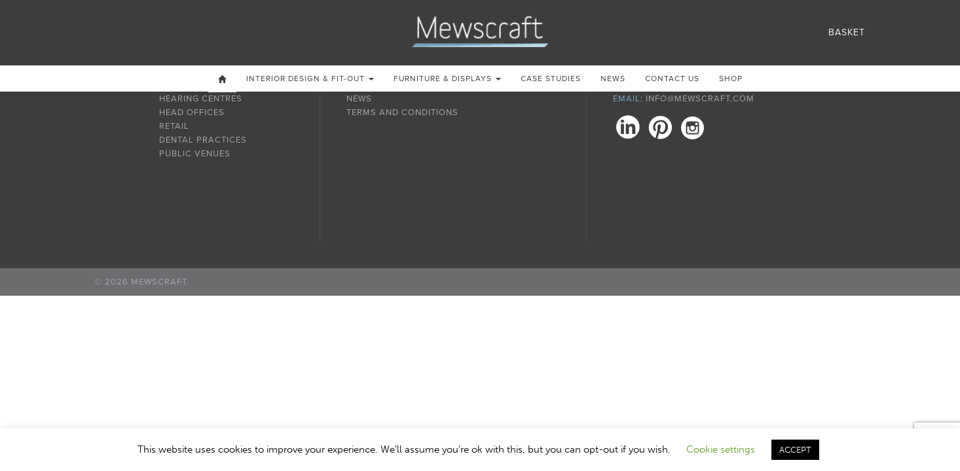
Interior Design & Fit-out (310, 78)
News (612, 78)
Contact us (672, 78)
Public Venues (195, 153)
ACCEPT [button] (795, 450)
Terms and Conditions (402, 112)
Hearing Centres (200, 99)
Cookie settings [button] (720, 449)
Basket (846, 32)
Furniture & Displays (447, 78)
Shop (731, 78)
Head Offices (192, 112)
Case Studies (551, 78)
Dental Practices (203, 140)
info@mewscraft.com (700, 99)
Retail (174, 126)
